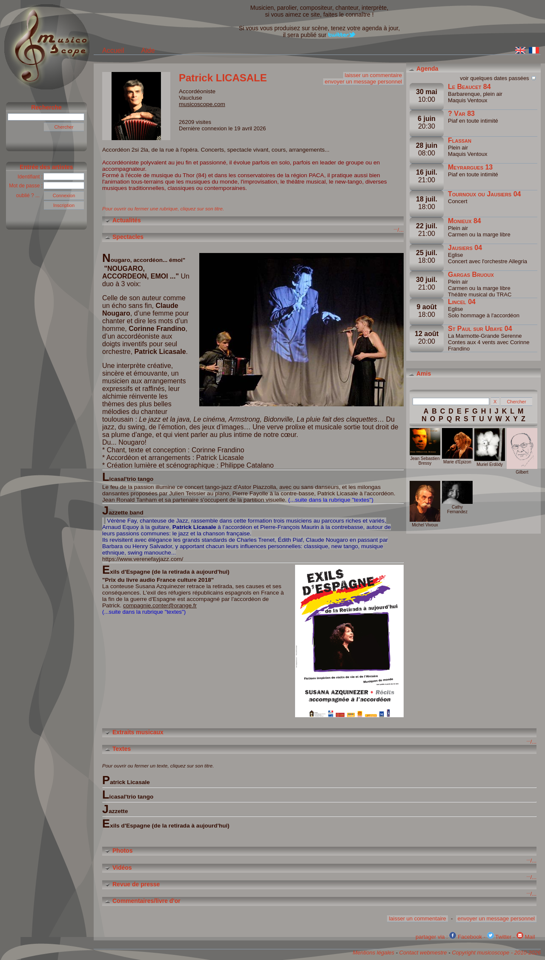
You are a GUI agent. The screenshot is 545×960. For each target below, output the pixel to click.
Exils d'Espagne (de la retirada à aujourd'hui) (165, 823)
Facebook (465, 937)
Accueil (113, 50)
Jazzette (115, 809)
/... (399, 230)
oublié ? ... (30, 195)
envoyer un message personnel (363, 81)
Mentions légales (373, 952)
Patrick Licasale (126, 780)
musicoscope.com (202, 104)
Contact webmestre (423, 952)
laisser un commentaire (373, 75)
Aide (148, 50)
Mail (525, 937)
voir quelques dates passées (498, 77)
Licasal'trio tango (127, 794)
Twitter (499, 937)
